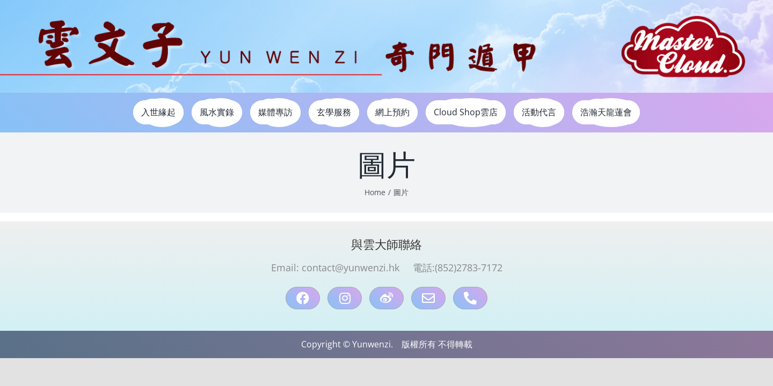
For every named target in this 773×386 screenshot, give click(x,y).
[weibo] (386, 298)
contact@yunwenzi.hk (350, 267)
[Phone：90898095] (470, 298)
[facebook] (303, 298)
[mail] (428, 298)
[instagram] (344, 298)
